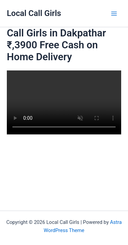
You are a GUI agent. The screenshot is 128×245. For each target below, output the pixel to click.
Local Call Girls (34, 13)
